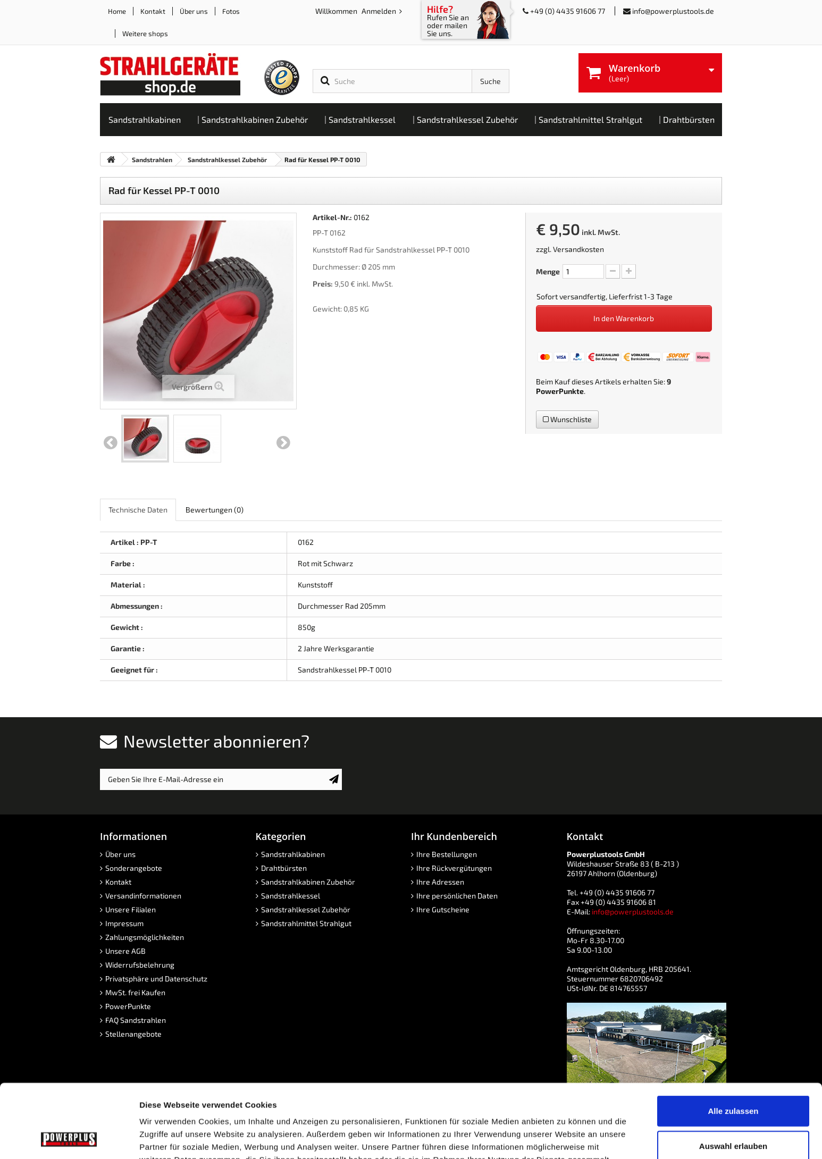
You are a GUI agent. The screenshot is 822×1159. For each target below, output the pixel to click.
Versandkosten (578, 249)
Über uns (194, 11)
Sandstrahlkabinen (293, 854)
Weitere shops (145, 33)
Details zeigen (565, 1138)
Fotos (231, 11)
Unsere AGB (125, 950)
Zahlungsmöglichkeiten (144, 937)
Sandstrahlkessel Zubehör (305, 909)
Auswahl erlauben (733, 1076)
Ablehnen (733, 1111)
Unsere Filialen (130, 909)
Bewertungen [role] (215, 509)
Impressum (124, 923)
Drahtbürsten (284, 867)
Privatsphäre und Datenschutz (156, 978)
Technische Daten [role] (137, 509)
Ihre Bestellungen (446, 854)
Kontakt (152, 11)
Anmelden (380, 10)
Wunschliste (567, 419)
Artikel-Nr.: (332, 217)
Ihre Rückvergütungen (454, 867)
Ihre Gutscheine (442, 909)
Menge (548, 271)
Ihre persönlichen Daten (457, 895)
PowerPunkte (560, 391)
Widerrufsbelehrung (139, 964)
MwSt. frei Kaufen (135, 992)
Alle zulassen (733, 1041)
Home (117, 11)
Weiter (283, 443)
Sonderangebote (133, 867)
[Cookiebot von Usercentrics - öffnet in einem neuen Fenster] (68, 1138)
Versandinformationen (143, 895)
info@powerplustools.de (673, 10)
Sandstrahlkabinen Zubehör (308, 881)
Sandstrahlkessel (290, 895)
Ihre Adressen (440, 881)
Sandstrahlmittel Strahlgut (306, 923)
